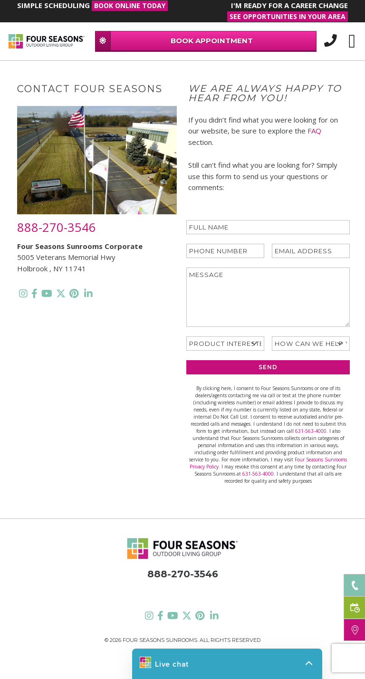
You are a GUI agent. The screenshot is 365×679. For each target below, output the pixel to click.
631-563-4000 (311, 431)
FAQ (314, 130)
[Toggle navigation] (352, 41)
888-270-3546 (56, 227)
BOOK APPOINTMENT (174, 40)
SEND (268, 367)
